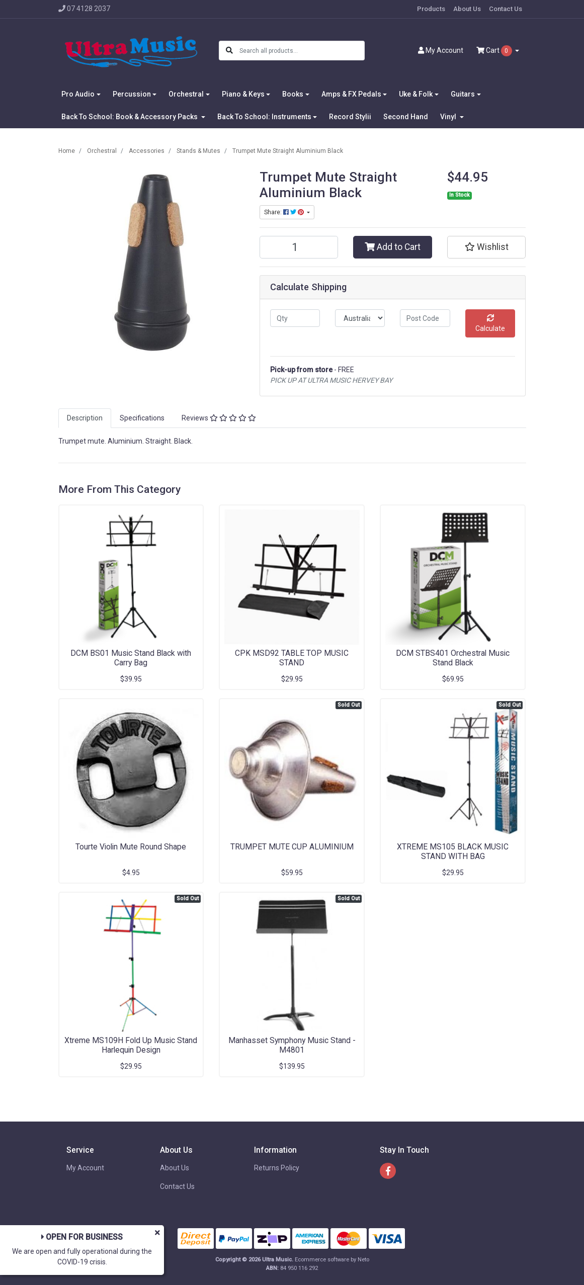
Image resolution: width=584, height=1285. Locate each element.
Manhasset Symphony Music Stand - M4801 (292, 1045)
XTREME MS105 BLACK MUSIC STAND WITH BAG (453, 851)
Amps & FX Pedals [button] (351, 94)
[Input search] (301, 50)
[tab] (84, 418)
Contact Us (505, 9)
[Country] (360, 318)
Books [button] (292, 94)
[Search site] (229, 50)
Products (431, 9)
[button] (486, 247)
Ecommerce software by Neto (332, 1259)
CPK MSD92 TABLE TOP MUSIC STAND (292, 657)
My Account (85, 1168)
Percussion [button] (132, 94)
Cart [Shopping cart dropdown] (495, 50)
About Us (467, 9)
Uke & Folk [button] (416, 94)
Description (85, 418)
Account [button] (440, 50)
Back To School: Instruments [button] (264, 117)
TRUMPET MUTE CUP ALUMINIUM (292, 846)
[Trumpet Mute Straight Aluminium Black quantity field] (299, 247)
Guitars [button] (463, 94)
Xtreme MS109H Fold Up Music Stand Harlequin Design (130, 1045)
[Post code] (425, 318)
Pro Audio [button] (78, 94)
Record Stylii (350, 117)
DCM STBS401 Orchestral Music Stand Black (453, 657)
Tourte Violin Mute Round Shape (130, 846)
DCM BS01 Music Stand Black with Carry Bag (130, 657)
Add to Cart (393, 247)
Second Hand (405, 117)
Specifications (142, 418)
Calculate (490, 323)
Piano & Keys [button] (243, 94)
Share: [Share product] (284, 212)
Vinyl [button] (449, 117)
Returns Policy (276, 1168)
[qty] (295, 318)
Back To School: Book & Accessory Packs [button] (130, 117)
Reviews (219, 418)
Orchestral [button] (186, 94)
